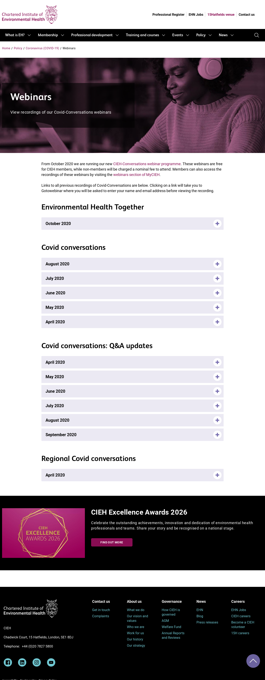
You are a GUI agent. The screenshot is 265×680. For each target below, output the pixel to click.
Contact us (247, 15)
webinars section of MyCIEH (136, 174)
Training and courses (142, 35)
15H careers (240, 633)
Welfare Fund (171, 627)
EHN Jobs (196, 15)
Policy (201, 35)
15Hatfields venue (221, 15)
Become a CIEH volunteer (242, 624)
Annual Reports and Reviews (173, 635)
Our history (135, 639)
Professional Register (168, 15)
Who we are (135, 627)
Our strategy (136, 646)
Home (6, 48)
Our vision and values (137, 618)
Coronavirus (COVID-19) (42, 48)
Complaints (100, 616)
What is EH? (15, 35)
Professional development (92, 35)
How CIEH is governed (171, 612)
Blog (199, 616)
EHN (199, 610)
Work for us (135, 633)
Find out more (111, 542)
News (223, 35)
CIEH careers (241, 616)
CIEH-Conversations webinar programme (147, 164)
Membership (48, 35)
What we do (135, 610)
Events (177, 35)
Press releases (207, 622)
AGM (165, 621)
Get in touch (101, 610)
